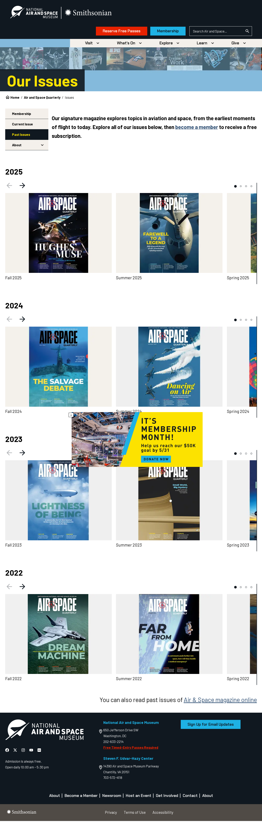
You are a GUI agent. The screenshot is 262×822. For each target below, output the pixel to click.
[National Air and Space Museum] (37, 13)
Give (235, 44)
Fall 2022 (13, 679)
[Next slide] (23, 187)
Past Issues (21, 135)
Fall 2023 (13, 545)
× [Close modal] (71, 415)
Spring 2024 (238, 412)
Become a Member (81, 796)
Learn (202, 44)
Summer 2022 (129, 679)
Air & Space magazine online (220, 700)
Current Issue (22, 125)
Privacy (111, 813)
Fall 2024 (13, 412)
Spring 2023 (238, 545)
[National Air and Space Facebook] (7, 751)
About (16, 146)
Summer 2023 (129, 545)
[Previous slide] (8, 187)
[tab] (235, 187)
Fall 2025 (13, 278)
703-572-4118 (112, 778)
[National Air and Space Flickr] (39, 751)
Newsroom (111, 796)
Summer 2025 (129, 278)
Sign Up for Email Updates (211, 725)
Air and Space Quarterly (42, 98)
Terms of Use (135, 813)
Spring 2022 (238, 679)
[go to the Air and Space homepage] (44, 731)
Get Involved (167, 796)
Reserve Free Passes (118, 31)
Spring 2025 (238, 278)
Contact (190, 796)
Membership (164, 31)
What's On (126, 44)
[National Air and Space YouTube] (31, 751)
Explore (166, 44)
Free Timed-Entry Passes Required (130, 748)
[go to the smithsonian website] (92, 13)
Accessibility (162, 813)
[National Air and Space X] (15, 751)
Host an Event (138, 796)
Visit (89, 44)
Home (14, 98)
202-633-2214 (113, 743)
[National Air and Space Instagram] (23, 751)
